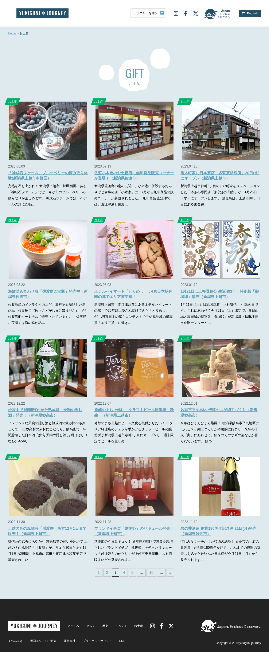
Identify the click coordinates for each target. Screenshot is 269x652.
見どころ (73, 626)
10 (151, 572)
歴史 (105, 626)
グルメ (90, 626)
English (252, 13)
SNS (122, 641)
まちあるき (15, 641)
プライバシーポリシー (97, 641)
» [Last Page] (170, 572)
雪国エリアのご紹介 (43, 641)
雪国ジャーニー (42, 13)
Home (12, 33)
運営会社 (69, 641)
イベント (121, 626)
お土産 (12, 101)
